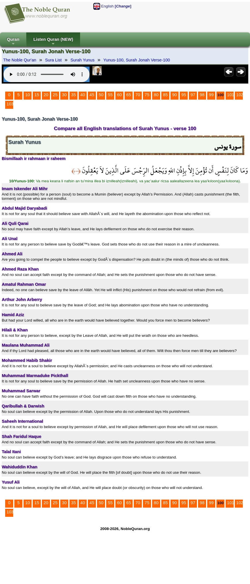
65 (128, 94)
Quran (13, 42)
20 (46, 94)
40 (82, 94)
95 (183, 94)
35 (73, 94)
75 (147, 94)
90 (174, 94)
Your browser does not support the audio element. (46, 74)
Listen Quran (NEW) (53, 42)
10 (27, 94)
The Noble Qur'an (19, 60)
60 (119, 94)
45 (92, 94)
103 (10, 104)
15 (36, 94)
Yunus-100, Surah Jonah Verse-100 (136, 60)
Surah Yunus (83, 60)
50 (101, 94)
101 (230, 94)
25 (55, 94)
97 (193, 94)
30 (64, 94)
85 (165, 94)
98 (202, 94)
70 (137, 94)
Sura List (53, 60)
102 (239, 94)
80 (156, 94)
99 (211, 94)
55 (110, 94)
